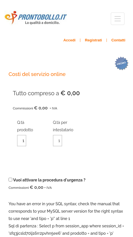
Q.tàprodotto (25, 126)
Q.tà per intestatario (63, 126)
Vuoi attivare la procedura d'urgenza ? (47, 184)
